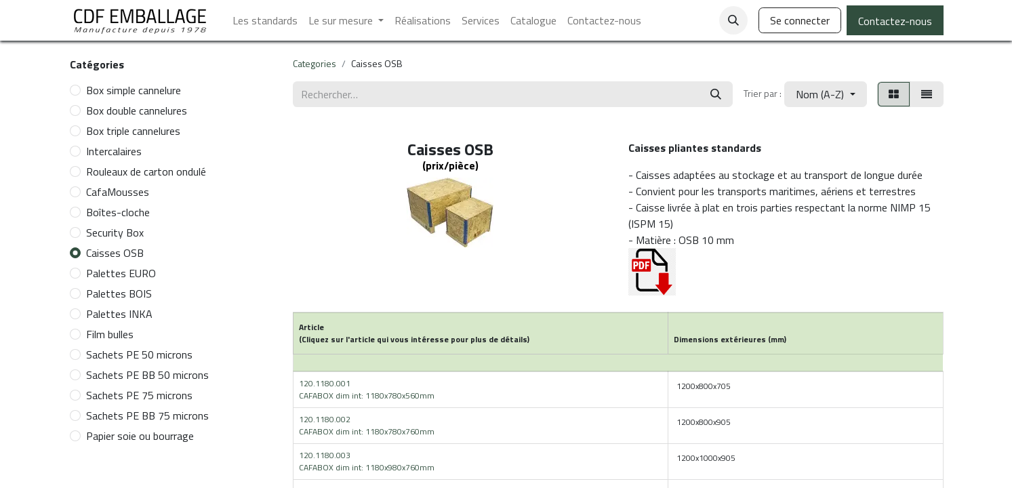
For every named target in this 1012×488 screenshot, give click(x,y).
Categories (314, 63)
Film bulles (110, 334)
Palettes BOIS (119, 293)
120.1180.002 (366, 425)
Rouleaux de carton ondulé (146, 171)
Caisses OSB (115, 253)
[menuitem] (265, 20)
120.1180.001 (366, 389)
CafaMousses (117, 192)
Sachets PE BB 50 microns (147, 375)
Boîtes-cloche (118, 212)
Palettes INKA (119, 314)
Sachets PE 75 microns (139, 395)
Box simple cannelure (133, 90)
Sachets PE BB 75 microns (147, 415)
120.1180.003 (366, 461)
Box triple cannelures (133, 131)
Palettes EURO (121, 273)
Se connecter (800, 20)
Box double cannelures (136, 110)
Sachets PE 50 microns (139, 354)
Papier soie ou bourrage (140, 436)
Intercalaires (114, 151)
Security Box (115, 232)
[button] (733, 20)
